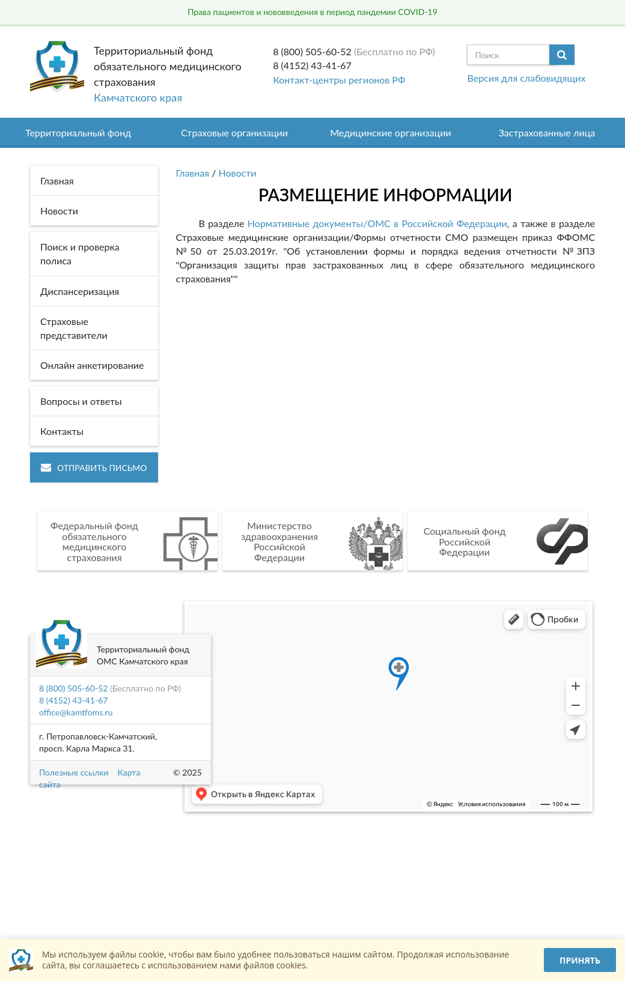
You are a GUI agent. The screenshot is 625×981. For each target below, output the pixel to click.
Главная (193, 172)
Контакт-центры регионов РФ (339, 79)
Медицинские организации (390, 132)
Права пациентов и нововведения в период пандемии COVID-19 (313, 12)
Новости (238, 172)
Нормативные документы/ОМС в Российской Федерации (375, 223)
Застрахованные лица (547, 132)
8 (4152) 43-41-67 (312, 65)
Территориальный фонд (78, 132)
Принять (579, 960)
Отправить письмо (94, 468)
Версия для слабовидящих (526, 78)
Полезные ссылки (73, 772)
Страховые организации (234, 132)
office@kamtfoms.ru (75, 712)
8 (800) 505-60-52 (312, 51)
